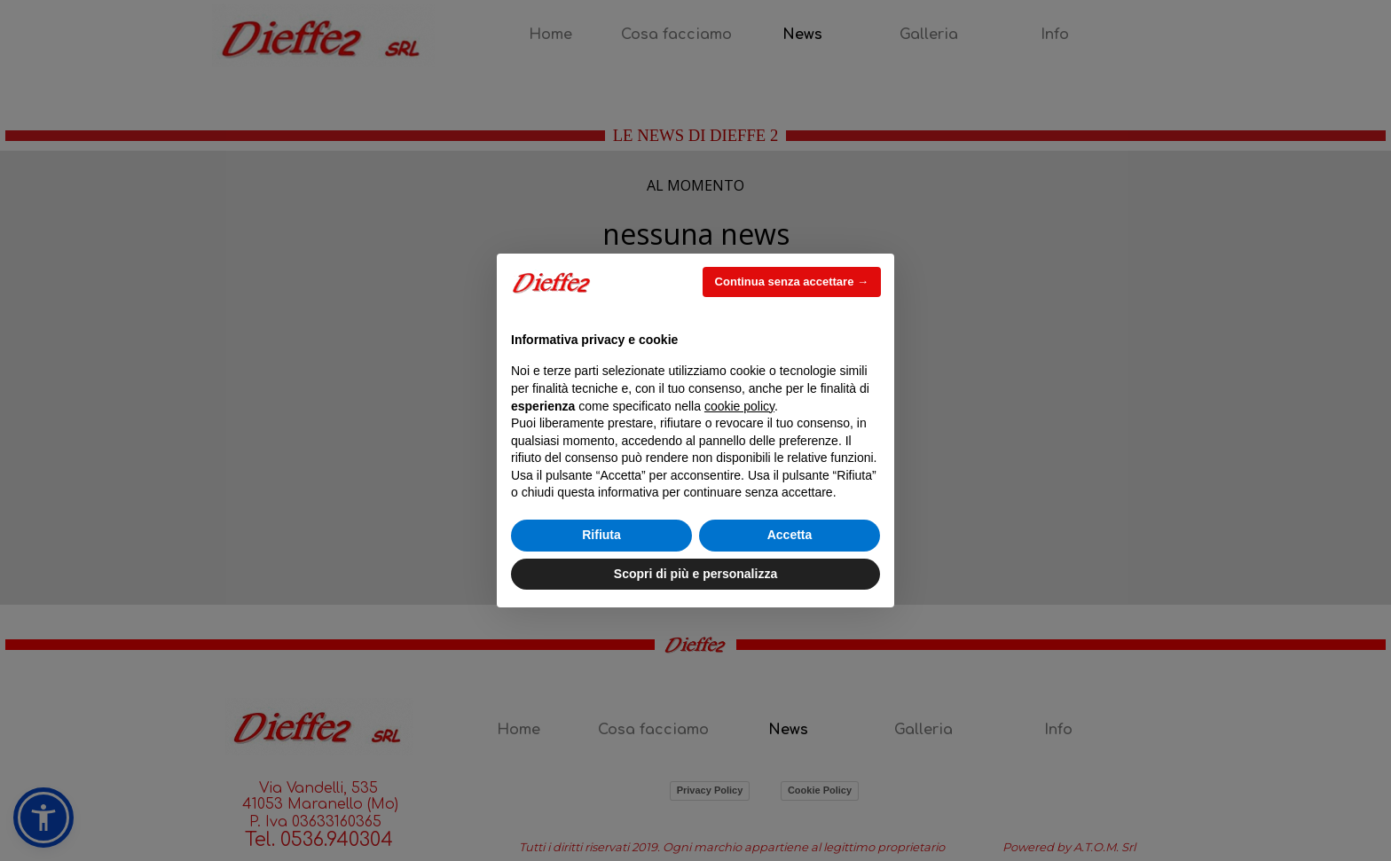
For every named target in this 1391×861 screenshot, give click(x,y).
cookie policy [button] (739, 406)
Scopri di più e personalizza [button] (695, 574)
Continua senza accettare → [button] (791, 281)
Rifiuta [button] (601, 535)
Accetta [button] (790, 535)
